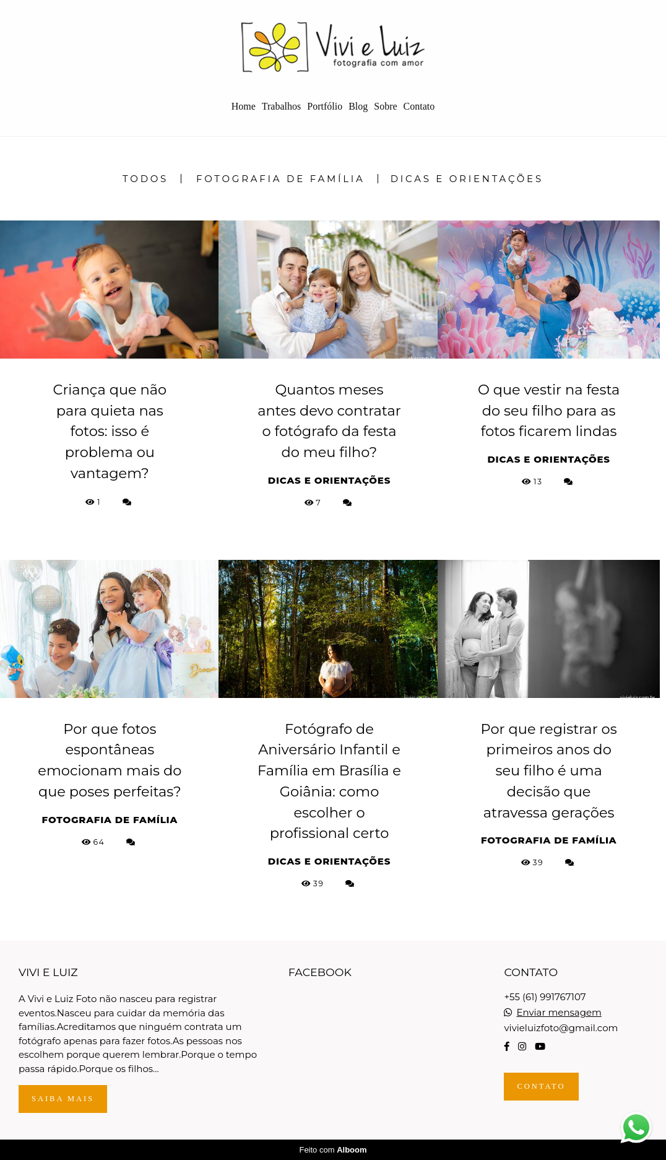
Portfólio (324, 106)
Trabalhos (281, 106)
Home (243, 106)
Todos (145, 178)
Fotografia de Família (280, 178)
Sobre (385, 106)
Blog (358, 106)
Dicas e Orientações (467, 178)
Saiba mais (63, 1098)
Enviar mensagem (559, 1012)
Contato (419, 106)
